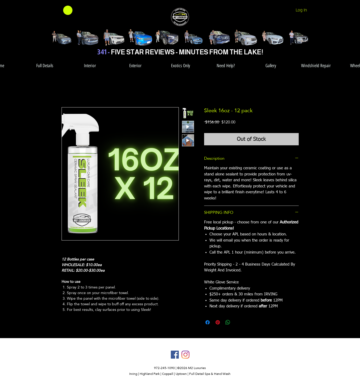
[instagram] (185, 355)
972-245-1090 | (165, 368)
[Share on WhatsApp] (228, 322)
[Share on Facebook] (207, 322)
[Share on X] (238, 322)
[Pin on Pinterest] (218, 322)
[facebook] (175, 355)
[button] (61, 10)
